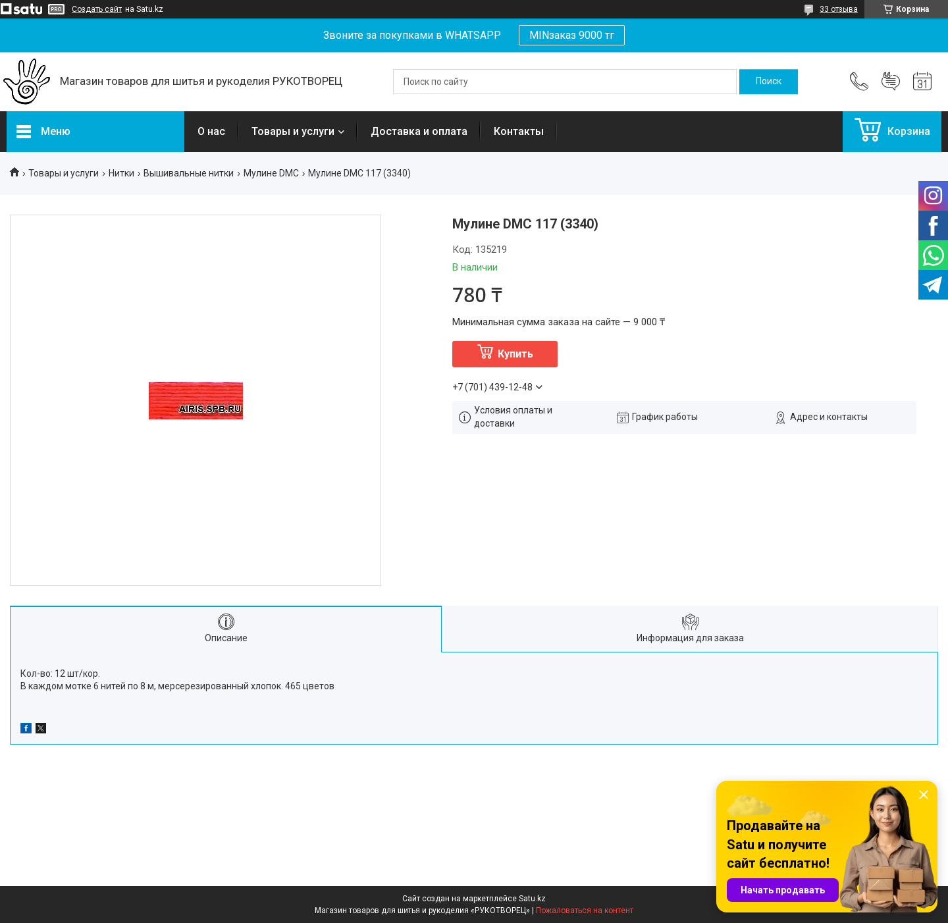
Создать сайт (97, 9)
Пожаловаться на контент (584, 910)
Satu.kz (532, 898)
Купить (515, 354)
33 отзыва (839, 9)
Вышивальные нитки (189, 173)
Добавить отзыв (891, 81)
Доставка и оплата (419, 131)
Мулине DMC (271, 173)
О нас (211, 131)
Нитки (121, 173)
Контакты (519, 131)
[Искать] (768, 81)
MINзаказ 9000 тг (571, 35)
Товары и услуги (292, 131)
